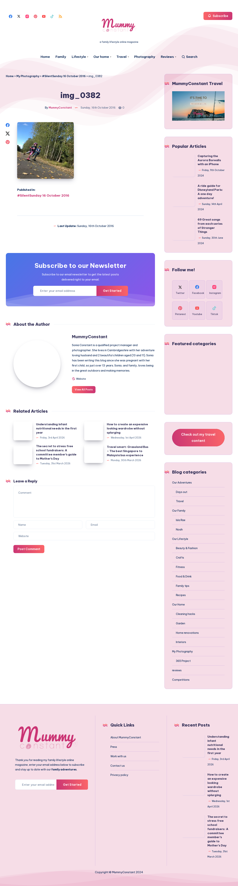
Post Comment (29, 549)
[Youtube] (44, 16)
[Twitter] (19, 16)
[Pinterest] (35, 16)
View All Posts (84, 389)
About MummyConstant (125, 737)
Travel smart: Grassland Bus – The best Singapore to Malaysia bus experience (128, 451)
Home (45, 57)
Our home (101, 57)
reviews (177, 670)
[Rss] (60, 16)
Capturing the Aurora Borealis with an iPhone (209, 160)
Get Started (112, 291)
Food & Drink (184, 576)
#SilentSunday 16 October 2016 (64, 76)
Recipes (181, 595)
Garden (180, 623)
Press (113, 747)
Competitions (180, 679)
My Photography (27, 76)
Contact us (117, 765)
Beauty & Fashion (187, 548)
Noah (179, 529)
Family (60, 57)
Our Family (179, 510)
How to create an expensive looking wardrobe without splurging (127, 428)
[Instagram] (27, 16)
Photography (144, 57)
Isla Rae (180, 520)
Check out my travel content (198, 437)
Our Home (178, 604)
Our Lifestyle (180, 539)
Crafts (180, 557)
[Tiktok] (52, 16)
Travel (121, 57)
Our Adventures (182, 482)
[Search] (189, 57)
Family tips (182, 586)
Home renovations (187, 633)
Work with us (118, 756)
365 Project (183, 661)
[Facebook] (10, 16)
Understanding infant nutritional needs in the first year (56, 428)
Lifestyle (79, 57)
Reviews (167, 57)
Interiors (181, 642)
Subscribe (218, 16)
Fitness (180, 567)
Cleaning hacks (185, 614)
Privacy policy (119, 775)
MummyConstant (89, 336)
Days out (181, 492)
